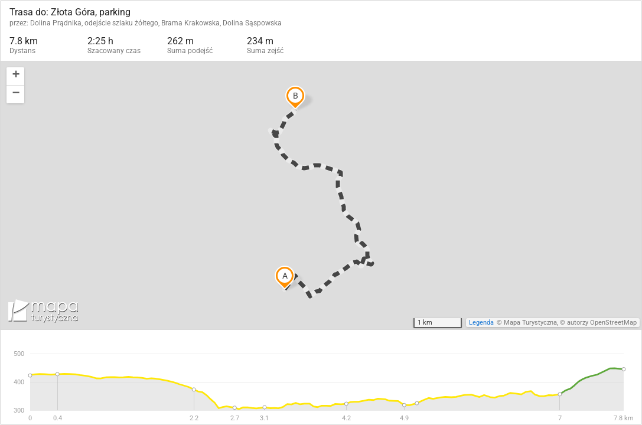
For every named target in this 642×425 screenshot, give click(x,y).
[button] (15, 76)
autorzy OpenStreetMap (602, 322)
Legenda (481, 322)
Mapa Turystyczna (530, 322)
